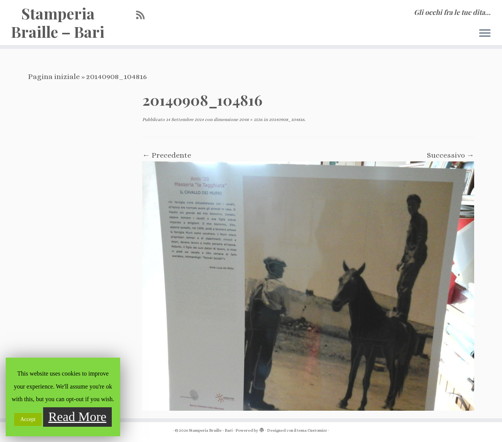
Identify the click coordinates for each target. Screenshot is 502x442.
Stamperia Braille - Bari (211, 430)
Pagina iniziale (54, 76)
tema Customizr (312, 430)
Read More (77, 417)
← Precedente (166, 155)
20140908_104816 (286, 119)
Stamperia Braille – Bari (58, 22)
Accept (27, 419)
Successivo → (450, 155)
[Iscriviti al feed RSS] (143, 15)
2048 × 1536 (250, 119)
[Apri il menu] (485, 33)
